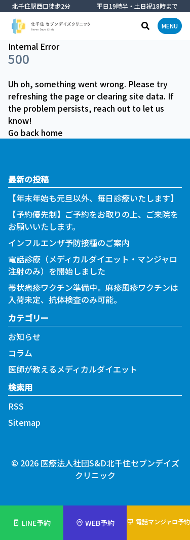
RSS (16, 406)
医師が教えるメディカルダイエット (72, 369)
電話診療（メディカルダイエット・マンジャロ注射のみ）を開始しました (92, 265)
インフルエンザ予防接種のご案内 (69, 243)
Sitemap (24, 422)
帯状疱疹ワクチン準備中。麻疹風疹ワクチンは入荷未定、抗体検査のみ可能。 (93, 293)
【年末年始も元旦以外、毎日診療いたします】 (93, 198)
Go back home (35, 132)
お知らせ (24, 336)
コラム (20, 353)
